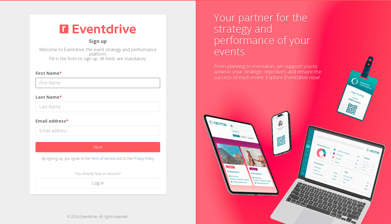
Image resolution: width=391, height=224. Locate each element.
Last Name (48, 97)
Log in (97, 183)
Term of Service (103, 158)
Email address (52, 121)
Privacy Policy (143, 158)
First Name (48, 73)
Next (97, 147)
